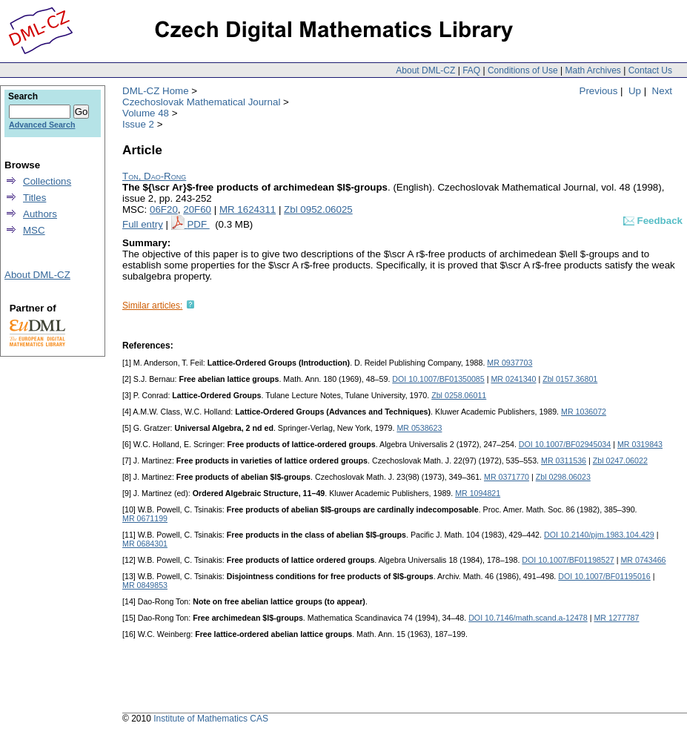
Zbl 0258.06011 (458, 395)
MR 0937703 (509, 362)
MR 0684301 (144, 543)
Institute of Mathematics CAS (210, 718)
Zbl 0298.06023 (563, 476)
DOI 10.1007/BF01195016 (604, 576)
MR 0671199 (144, 518)
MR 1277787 (616, 617)
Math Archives (592, 70)
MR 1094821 (477, 493)
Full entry (142, 224)
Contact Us (650, 70)
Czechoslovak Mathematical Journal (201, 102)
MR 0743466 (643, 559)
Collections (47, 181)
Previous (599, 90)
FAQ (471, 70)
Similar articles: (152, 305)
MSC (34, 230)
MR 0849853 (144, 585)
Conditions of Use (523, 70)
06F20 (164, 209)
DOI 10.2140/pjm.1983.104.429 (599, 534)
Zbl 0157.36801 (569, 378)
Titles (34, 197)
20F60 (197, 209)
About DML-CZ (425, 70)
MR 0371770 (506, 476)
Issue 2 (138, 124)
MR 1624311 (247, 209)
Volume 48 (145, 113)
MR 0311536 (563, 460)
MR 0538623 (419, 427)
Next (662, 90)
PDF (198, 224)
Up (634, 90)
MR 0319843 (640, 444)
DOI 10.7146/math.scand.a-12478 (528, 617)
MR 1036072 (583, 411)
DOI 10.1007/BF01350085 (438, 378)
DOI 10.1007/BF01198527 (568, 559)
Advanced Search (42, 124)
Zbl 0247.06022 (620, 460)
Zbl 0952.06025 (318, 209)
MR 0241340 (513, 378)
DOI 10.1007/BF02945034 (565, 444)
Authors (40, 213)
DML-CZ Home (155, 90)
